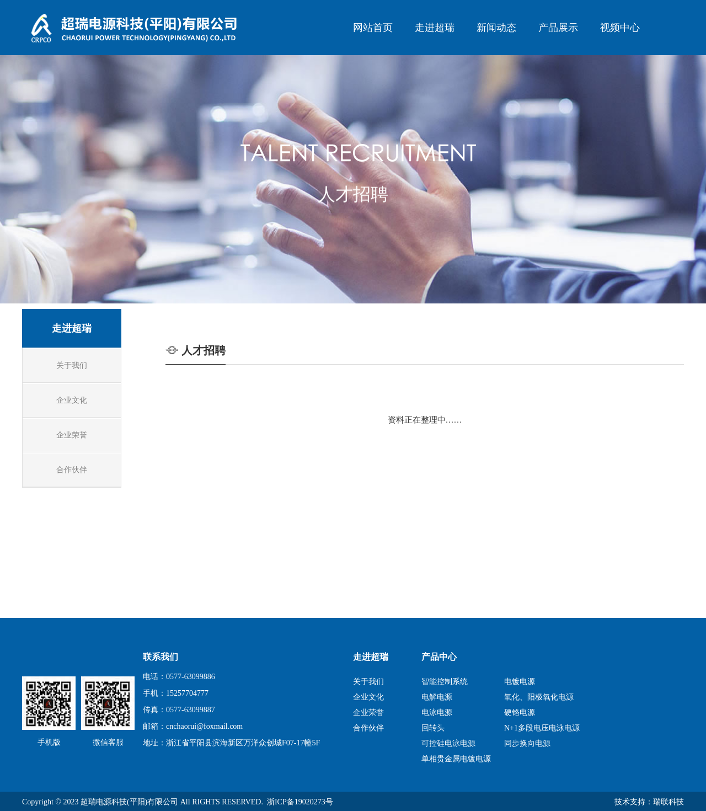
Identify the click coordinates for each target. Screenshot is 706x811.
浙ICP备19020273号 (300, 802)
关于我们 (368, 681)
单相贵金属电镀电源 (456, 759)
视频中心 (620, 27)
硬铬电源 (519, 712)
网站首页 (373, 27)
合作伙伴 (368, 728)
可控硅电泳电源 (448, 743)
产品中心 (439, 656)
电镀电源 (519, 681)
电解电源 (436, 697)
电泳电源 (436, 712)
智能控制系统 (444, 681)
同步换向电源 (527, 743)
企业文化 (368, 697)
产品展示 (558, 27)
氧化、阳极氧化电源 (539, 697)
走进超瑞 (434, 27)
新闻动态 (496, 27)
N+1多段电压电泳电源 (542, 728)
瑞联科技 (668, 802)
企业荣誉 (368, 712)
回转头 (433, 728)
